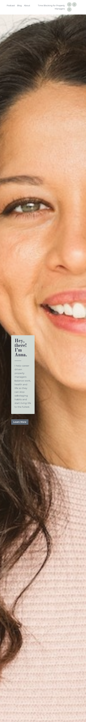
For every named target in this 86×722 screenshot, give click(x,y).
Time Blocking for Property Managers (51, 7)
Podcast (11, 5)
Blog (19, 5)
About (27, 5)
